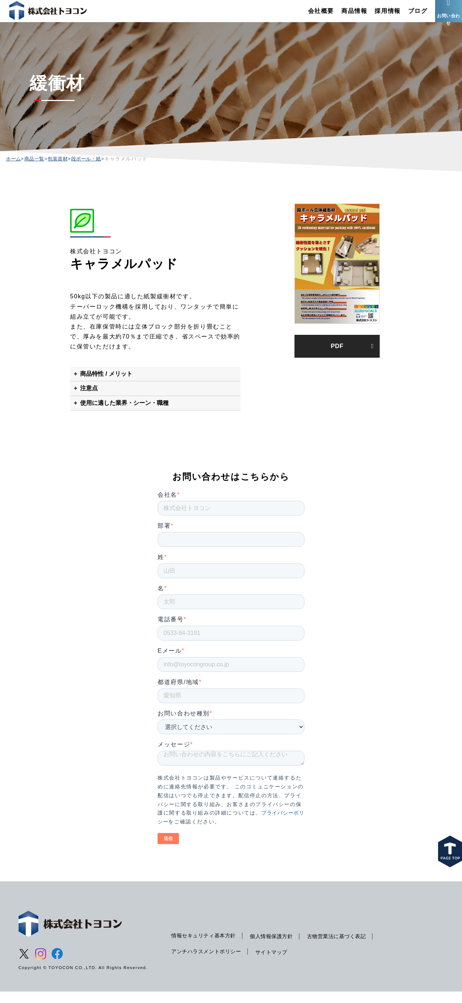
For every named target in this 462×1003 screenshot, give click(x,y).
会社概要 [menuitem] (307, 16)
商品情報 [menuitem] (341, 16)
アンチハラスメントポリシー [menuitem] (208, 962)
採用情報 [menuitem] (374, 16)
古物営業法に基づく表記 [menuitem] (346, 947)
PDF (337, 358)
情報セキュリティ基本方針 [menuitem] (205, 947)
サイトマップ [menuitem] (277, 963)
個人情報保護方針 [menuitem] (278, 947)
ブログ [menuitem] (404, 16)
